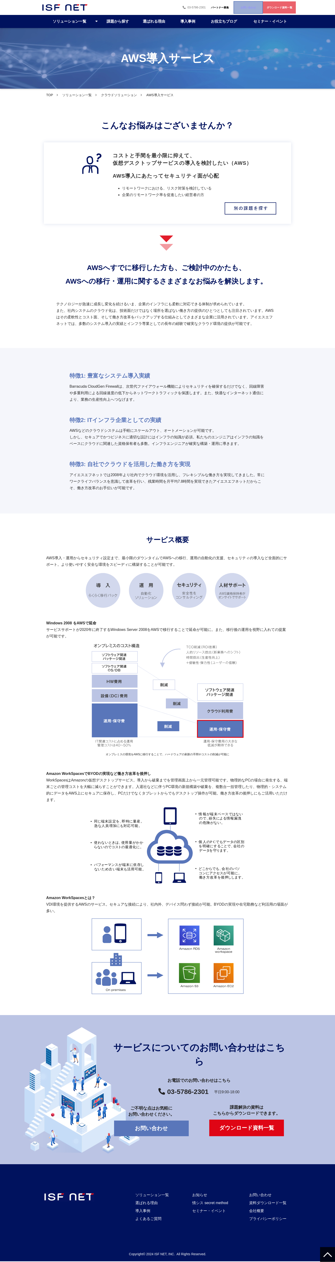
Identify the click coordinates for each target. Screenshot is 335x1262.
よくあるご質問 (148, 1219)
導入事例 (187, 21)
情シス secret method (210, 1204)
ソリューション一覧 (69, 21)
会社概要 (256, 1211)
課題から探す (118, 21)
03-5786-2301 (139, 7)
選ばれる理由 (154, 21)
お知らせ (199, 1196)
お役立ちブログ (224, 21)
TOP (49, 95)
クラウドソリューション (119, 95)
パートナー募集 (175, 7)
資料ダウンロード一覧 (267, 1204)
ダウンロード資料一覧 (270, 7)
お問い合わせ (220, 7)
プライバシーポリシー (267, 1219)
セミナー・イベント (270, 21)
